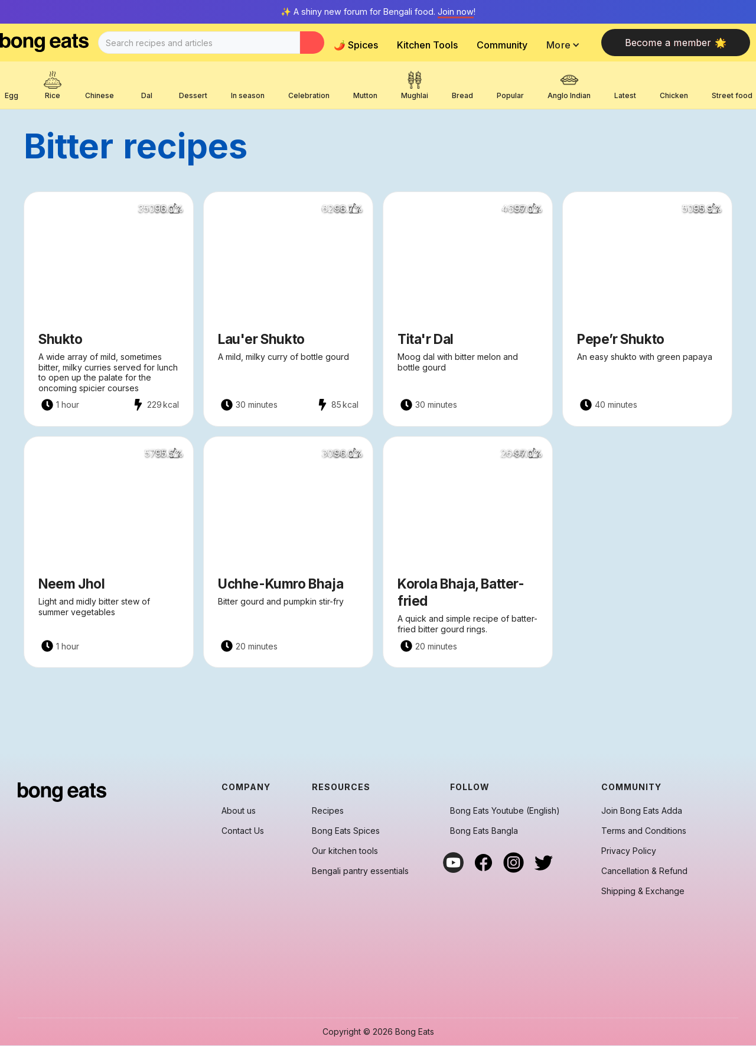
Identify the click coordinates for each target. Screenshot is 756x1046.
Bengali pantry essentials (360, 871)
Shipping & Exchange (643, 891)
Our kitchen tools (345, 851)
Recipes (328, 811)
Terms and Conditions (643, 831)
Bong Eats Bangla (484, 831)
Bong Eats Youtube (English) (505, 811)
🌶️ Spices (356, 45)
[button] (566, 45)
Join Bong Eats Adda (641, 811)
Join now (456, 12)
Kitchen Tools (427, 45)
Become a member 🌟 (675, 42)
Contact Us (242, 831)
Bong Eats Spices (346, 831)
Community (502, 45)
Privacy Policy (628, 851)
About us (238, 811)
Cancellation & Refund (644, 871)
